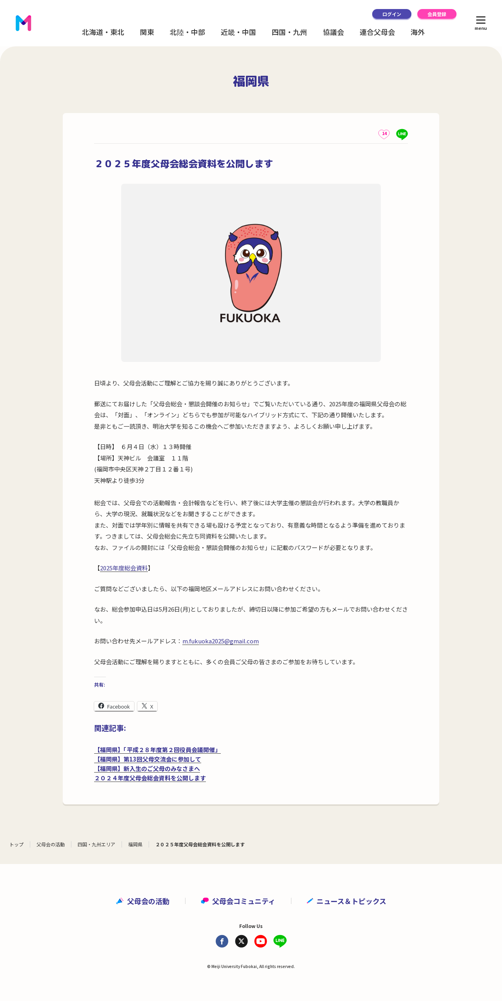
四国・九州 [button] (289, 32)
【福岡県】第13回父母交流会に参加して (147, 759)
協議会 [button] (333, 32)
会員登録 (436, 14)
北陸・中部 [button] (187, 32)
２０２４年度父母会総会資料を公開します (150, 778)
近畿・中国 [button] (238, 32)
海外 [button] (418, 32)
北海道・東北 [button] (103, 32)
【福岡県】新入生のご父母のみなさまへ (147, 768)
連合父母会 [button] (377, 32)
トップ (16, 844)
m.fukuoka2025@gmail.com (220, 641)
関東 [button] (147, 32)
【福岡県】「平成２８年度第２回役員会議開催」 (157, 749)
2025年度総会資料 (124, 568)
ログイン (391, 14)
